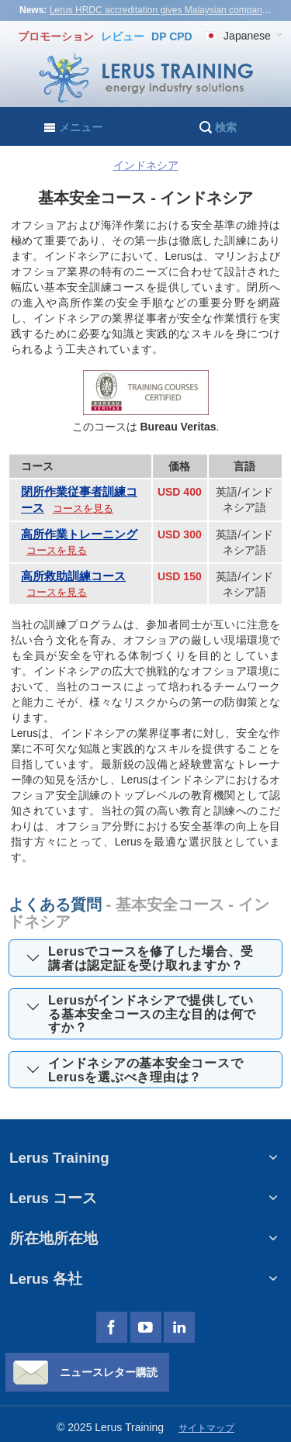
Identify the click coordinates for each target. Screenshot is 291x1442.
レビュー (122, 36)
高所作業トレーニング (79, 534)
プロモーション (57, 36)
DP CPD (171, 36)
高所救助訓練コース (73, 576)
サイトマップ (206, 1428)
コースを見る (83, 508)
